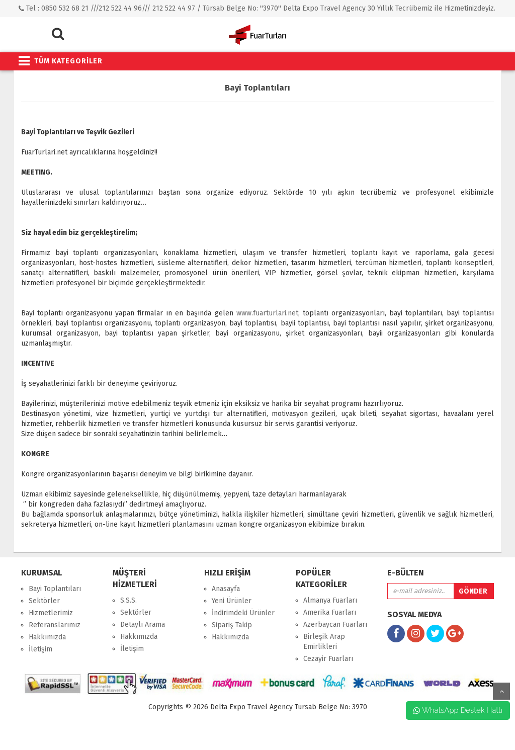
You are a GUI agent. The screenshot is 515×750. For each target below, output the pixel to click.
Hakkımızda (47, 637)
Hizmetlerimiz (51, 613)
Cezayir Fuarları (328, 658)
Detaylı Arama (142, 624)
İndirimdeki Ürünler (243, 613)
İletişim (40, 649)
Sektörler (44, 601)
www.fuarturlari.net (267, 313)
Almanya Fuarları (330, 600)
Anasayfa (226, 589)
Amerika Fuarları (329, 612)
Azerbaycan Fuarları (335, 624)
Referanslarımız (54, 625)
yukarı (501, 691)
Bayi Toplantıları (55, 589)
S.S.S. (128, 600)
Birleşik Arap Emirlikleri (324, 641)
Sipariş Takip (232, 625)
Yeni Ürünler (231, 601)
